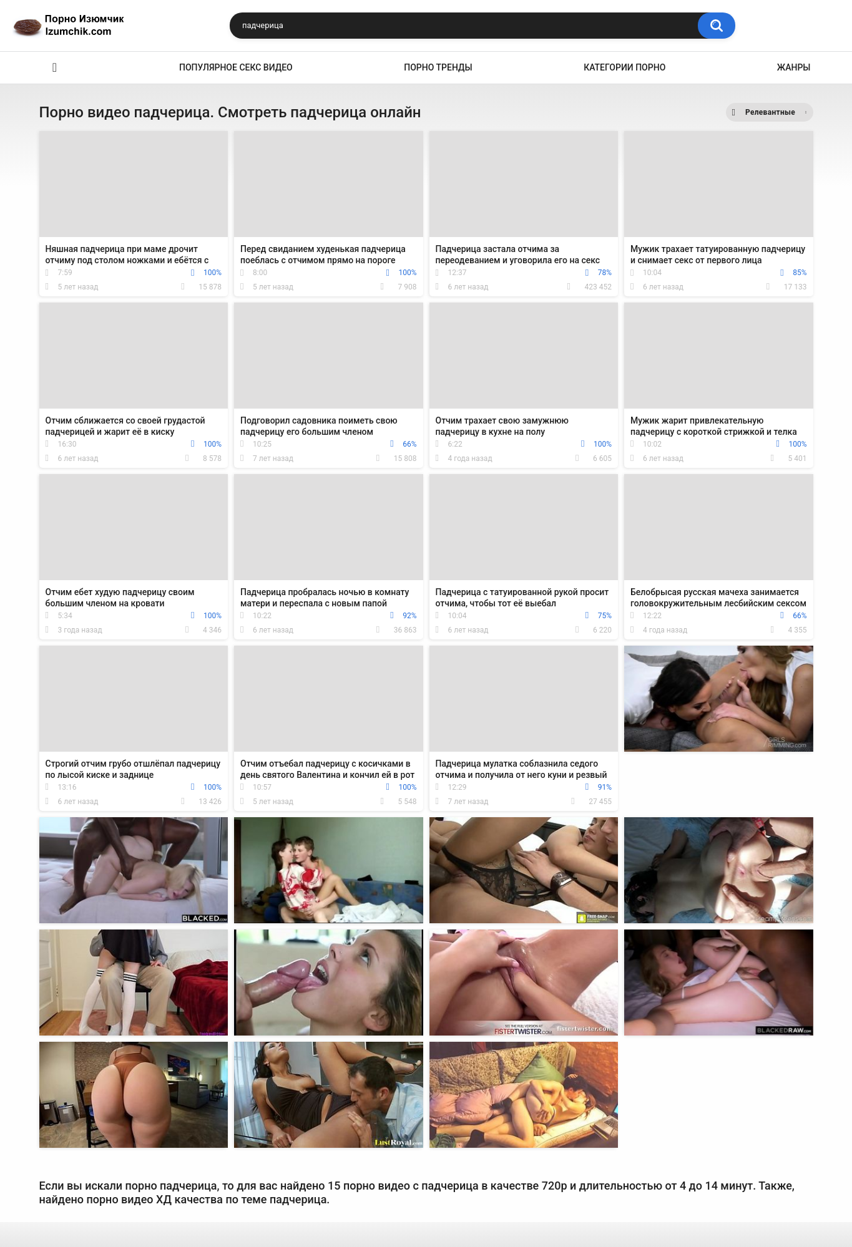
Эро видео (55, 68)
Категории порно (624, 67)
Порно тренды (438, 67)
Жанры (794, 67)
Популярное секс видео (236, 67)
